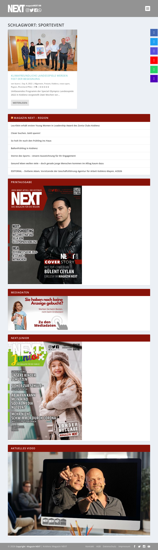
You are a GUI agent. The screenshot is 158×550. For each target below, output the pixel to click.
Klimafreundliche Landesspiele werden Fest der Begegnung (39, 77)
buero (17, 83)
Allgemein (38, 83)
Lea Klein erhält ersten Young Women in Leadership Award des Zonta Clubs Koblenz (55, 125)
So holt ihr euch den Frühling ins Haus (31, 140)
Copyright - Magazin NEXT (28, 546)
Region (14, 87)
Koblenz (55, 83)
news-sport (65, 83)
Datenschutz (109, 546)
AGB (98, 546)
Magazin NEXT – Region (31, 118)
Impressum (124, 546)
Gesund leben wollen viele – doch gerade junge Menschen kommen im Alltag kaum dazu (57, 163)
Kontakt (89, 546)
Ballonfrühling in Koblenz (24, 148)
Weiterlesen (20, 102)
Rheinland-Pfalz (25, 87)
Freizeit (47, 83)
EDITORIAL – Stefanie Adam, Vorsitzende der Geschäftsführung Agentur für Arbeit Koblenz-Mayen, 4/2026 (66, 171)
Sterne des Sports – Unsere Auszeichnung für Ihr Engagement (43, 155)
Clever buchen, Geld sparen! (25, 133)
